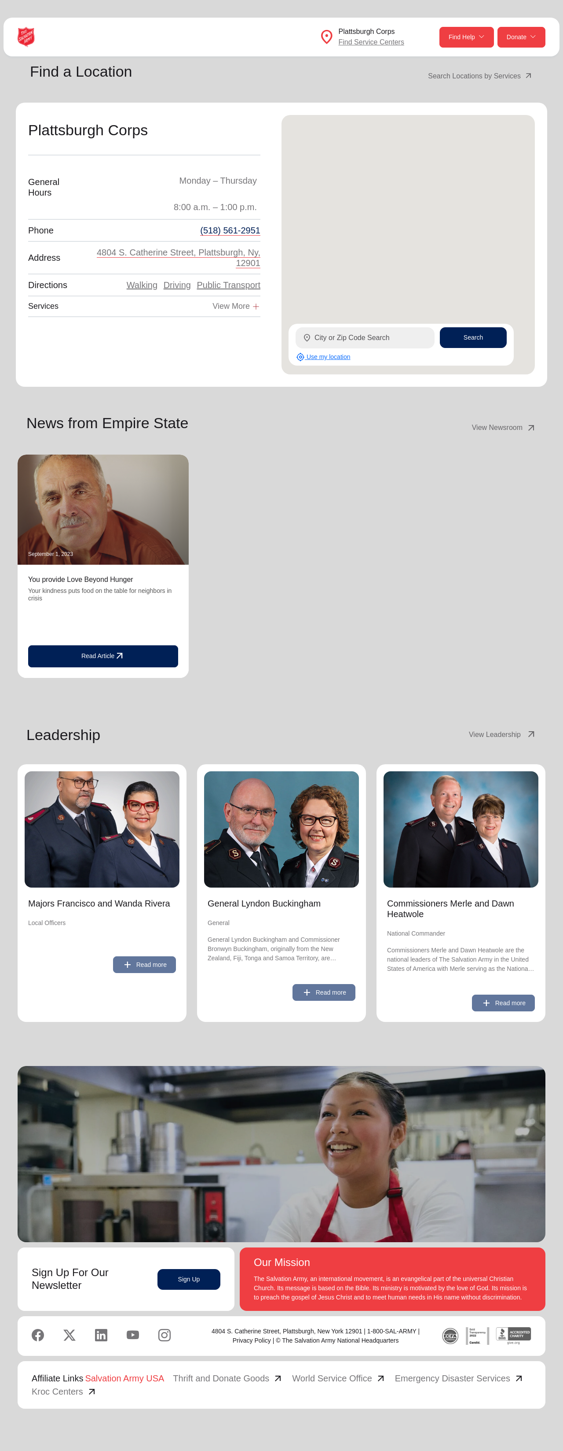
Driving (177, 285)
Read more (144, 965)
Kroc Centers (64, 1391)
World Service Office (339, 1378)
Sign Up (189, 1279)
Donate (521, 37)
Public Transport (228, 285)
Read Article (103, 656)
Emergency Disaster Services (459, 1378)
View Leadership (503, 734)
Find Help (467, 37)
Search (473, 337)
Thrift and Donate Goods (228, 1378)
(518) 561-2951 (230, 230)
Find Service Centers (371, 42)
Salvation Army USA (124, 1378)
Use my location (323, 357)
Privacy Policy (252, 1340)
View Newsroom (504, 427)
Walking (142, 285)
